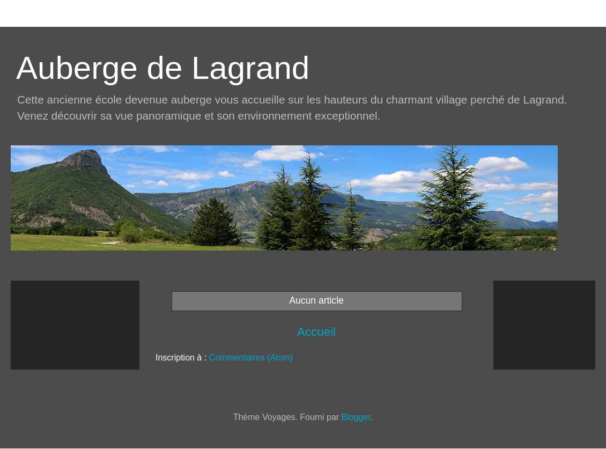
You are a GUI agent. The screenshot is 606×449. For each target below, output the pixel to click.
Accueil (316, 331)
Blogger (356, 417)
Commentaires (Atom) (251, 357)
